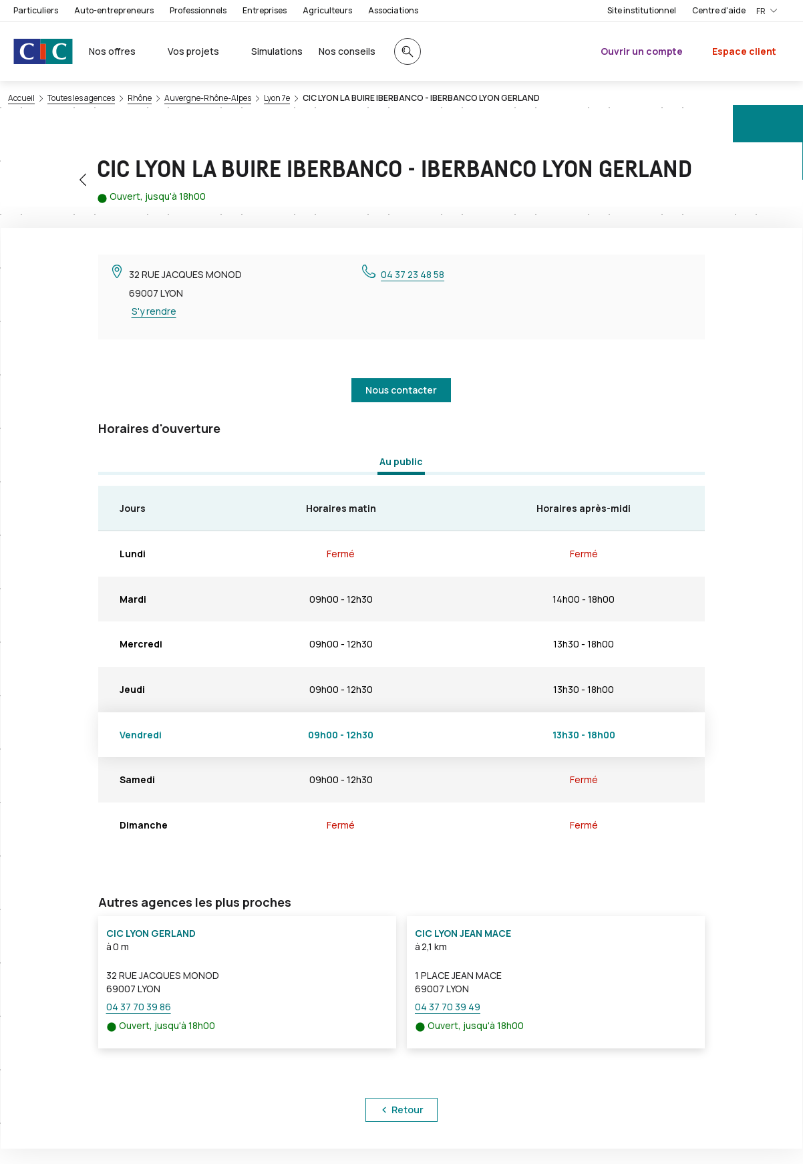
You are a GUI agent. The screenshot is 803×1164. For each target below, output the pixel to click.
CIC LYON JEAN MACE (463, 933)
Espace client (744, 51)
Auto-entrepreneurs (114, 10)
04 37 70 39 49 (447, 1006)
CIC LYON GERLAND (151, 933)
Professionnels (198, 10)
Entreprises (265, 10)
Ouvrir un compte (642, 51)
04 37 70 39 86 (138, 1006)
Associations (393, 10)
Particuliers (35, 10)
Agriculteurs (327, 10)
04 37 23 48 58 (412, 274)
